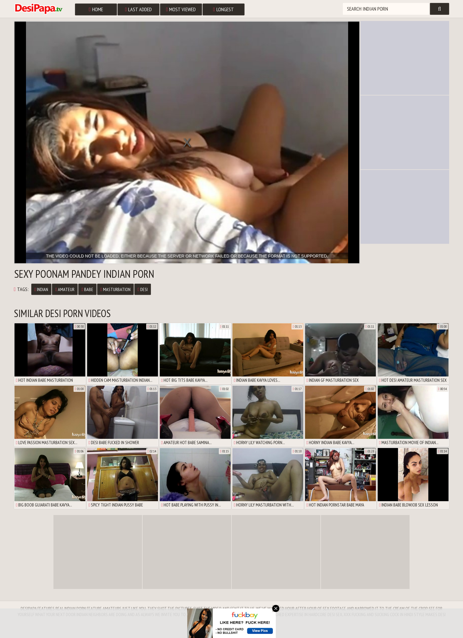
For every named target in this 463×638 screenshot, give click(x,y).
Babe (87, 289)
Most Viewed (181, 9)
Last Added (138, 9)
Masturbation (115, 289)
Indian (41, 289)
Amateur (64, 289)
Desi (143, 289)
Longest (223, 9)
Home (96, 9)
